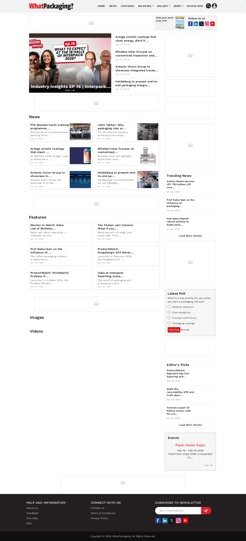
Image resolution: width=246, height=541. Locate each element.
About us (32, 508)
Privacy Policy (99, 518)
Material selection (181, 306)
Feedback (32, 513)
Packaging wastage (181, 323)
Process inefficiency (182, 317)
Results (185, 329)
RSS (29, 523)
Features (127, 6)
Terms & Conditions (103, 513)
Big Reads (144, 6)
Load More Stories (190, 235)
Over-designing (179, 312)
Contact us (98, 508)
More (177, 6)
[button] (66, 90)
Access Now (195, 6)
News (113, 6)
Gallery (162, 6)
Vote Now (174, 329)
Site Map (32, 518)
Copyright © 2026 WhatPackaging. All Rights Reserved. (123, 536)
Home (101, 6)
